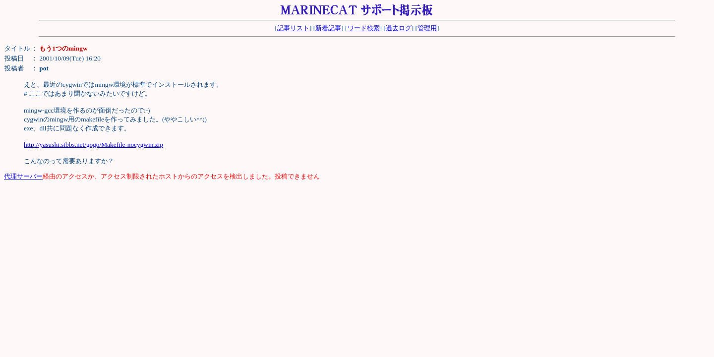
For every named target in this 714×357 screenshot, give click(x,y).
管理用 (427, 28)
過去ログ (399, 28)
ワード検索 (364, 28)
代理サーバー (23, 176)
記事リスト (293, 28)
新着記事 (328, 28)
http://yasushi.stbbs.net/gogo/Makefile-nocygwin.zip (93, 144)
